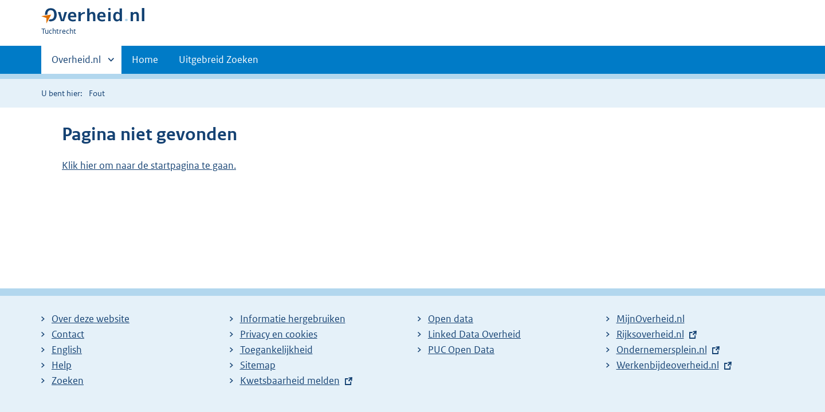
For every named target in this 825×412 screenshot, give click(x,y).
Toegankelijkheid (276, 349)
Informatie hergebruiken (292, 318)
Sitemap (258, 365)
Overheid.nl (76, 63)
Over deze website (90, 318)
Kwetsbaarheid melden (290, 380)
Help (62, 365)
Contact (68, 334)
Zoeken (68, 380)
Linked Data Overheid (474, 334)
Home (145, 59)
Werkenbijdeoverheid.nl (667, 365)
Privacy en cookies (278, 334)
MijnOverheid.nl (650, 318)
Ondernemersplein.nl (661, 349)
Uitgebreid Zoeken (218, 59)
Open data (450, 318)
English (67, 349)
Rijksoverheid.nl (650, 334)
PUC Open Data (461, 349)
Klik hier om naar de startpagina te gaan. (149, 165)
